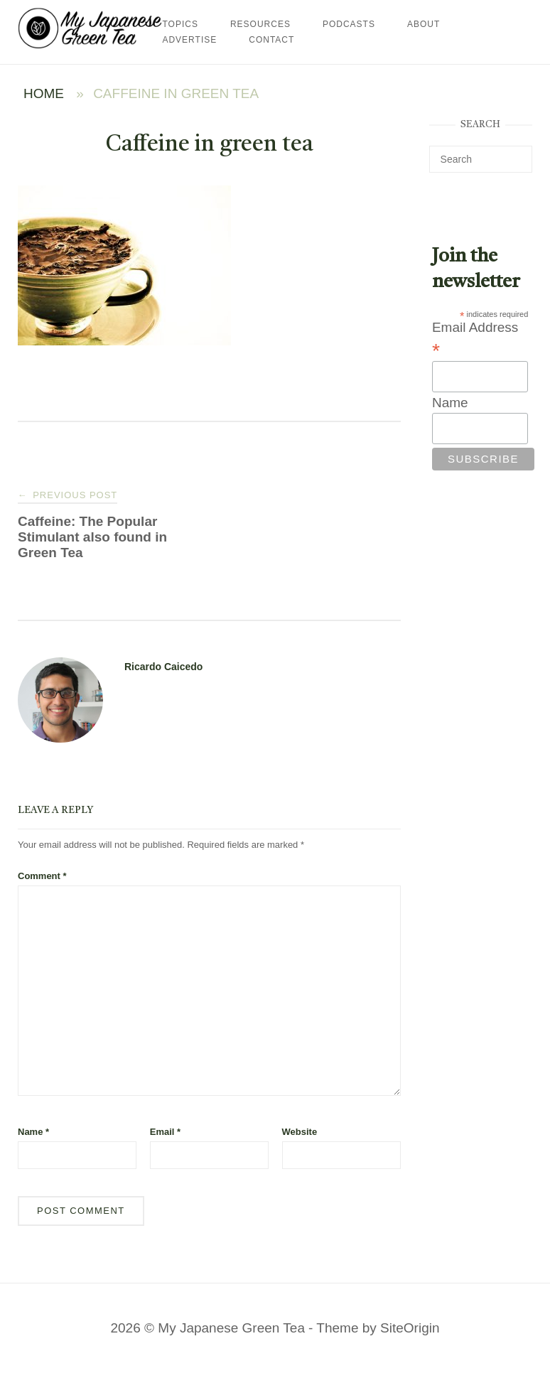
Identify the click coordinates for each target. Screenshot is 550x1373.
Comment (42, 876)
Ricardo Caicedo (163, 666)
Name (33, 1131)
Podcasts (349, 24)
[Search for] (480, 159)
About (423, 24)
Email (165, 1131)
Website (300, 1131)
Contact (271, 40)
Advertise (189, 40)
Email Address (475, 339)
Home (43, 93)
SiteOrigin (409, 1327)
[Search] (516, 153)
